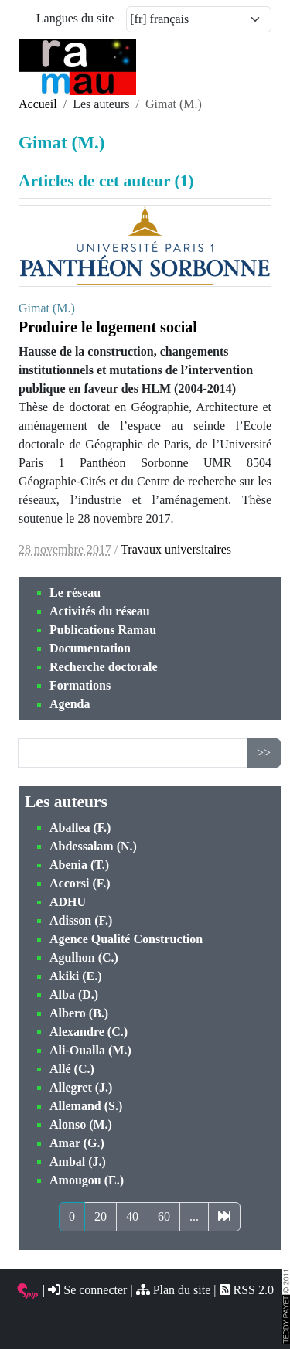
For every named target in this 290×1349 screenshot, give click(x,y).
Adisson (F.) (80, 920)
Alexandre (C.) (88, 1031)
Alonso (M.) (80, 1124)
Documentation (90, 648)
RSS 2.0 (247, 1289)
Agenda (69, 703)
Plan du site (173, 1289)
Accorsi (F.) (80, 883)
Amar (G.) (76, 1143)
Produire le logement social (108, 327)
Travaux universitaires (176, 549)
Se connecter (87, 1289)
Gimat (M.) (47, 308)
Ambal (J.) (77, 1161)
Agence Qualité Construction (126, 938)
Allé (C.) (71, 1068)
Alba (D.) (73, 994)
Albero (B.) (78, 1013)
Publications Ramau (102, 629)
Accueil (38, 104)
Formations (80, 685)
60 (164, 1216)
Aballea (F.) (80, 827)
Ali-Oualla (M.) (90, 1050)
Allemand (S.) (85, 1105)
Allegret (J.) (80, 1087)
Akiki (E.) (75, 976)
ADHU (67, 901)
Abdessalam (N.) (93, 846)
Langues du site (75, 18)
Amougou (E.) (86, 1180)
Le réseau (75, 592)
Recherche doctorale (103, 666)
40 (132, 1216)
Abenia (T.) (79, 864)
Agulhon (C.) (83, 957)
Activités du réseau (99, 611)
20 (100, 1216)
